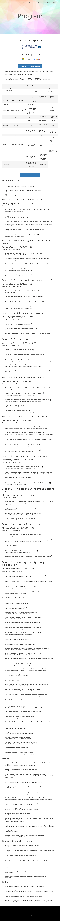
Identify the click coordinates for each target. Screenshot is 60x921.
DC (17, 110)
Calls (29, 2)
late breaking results (39, 72)
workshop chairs (46, 79)
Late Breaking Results (30, 163)
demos (19, 74)
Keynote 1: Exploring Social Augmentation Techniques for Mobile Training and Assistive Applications (30, 109)
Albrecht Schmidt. (41, 886)
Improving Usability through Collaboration (53, 131)
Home (22, 2)
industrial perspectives (30, 72)
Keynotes (51, 71)
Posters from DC (32, 165)
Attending (37, 2)
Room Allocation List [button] (30, 175)
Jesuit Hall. (32, 186)
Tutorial (29, 78)
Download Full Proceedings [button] (30, 66)
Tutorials (21, 110)
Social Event (43, 164)
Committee (47, 2)
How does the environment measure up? (53, 109)
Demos (26, 165)
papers (10, 72)
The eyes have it (42, 109)
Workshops (37, 78)
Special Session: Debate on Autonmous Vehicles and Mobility (43, 157)
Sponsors (55, 2)
